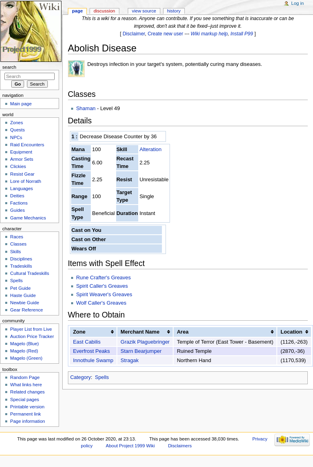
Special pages (24, 399)
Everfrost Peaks (91, 351)
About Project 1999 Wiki (130, 445)
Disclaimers (180, 445)
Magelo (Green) (26, 358)
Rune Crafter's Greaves (103, 277)
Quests (17, 129)
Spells (102, 377)
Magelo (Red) (24, 350)
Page (77, 10)
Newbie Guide (24, 302)
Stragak (130, 360)
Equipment (21, 152)
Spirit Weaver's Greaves (104, 294)
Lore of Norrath (25, 181)
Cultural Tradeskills (29, 273)
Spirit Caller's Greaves (102, 286)
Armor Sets (21, 159)
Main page (21, 103)
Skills (15, 251)
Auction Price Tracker (32, 336)
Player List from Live (31, 329)
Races (16, 236)
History (174, 10)
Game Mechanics (28, 217)
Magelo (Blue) (24, 343)
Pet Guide (20, 288)
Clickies (18, 166)
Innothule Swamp (93, 360)
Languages (21, 188)
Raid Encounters (27, 144)
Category (80, 377)
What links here (26, 384)
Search (9, 67)
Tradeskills (21, 266)
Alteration (150, 149)
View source (144, 10)
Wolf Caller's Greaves (101, 303)
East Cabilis (87, 342)
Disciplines (21, 258)
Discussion (104, 10)
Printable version (27, 406)
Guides (17, 210)
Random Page (24, 377)
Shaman (85, 108)
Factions (18, 203)
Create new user (165, 34)
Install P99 (242, 34)
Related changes (27, 391)
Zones (16, 122)
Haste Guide (23, 295)
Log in (297, 3)
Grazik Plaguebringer (145, 342)
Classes (18, 244)
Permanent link (25, 414)
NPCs (16, 137)
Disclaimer (134, 34)
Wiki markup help (209, 34)
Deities (17, 195)
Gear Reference (26, 309)
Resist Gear (22, 174)
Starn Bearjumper (141, 351)
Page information (27, 421)
